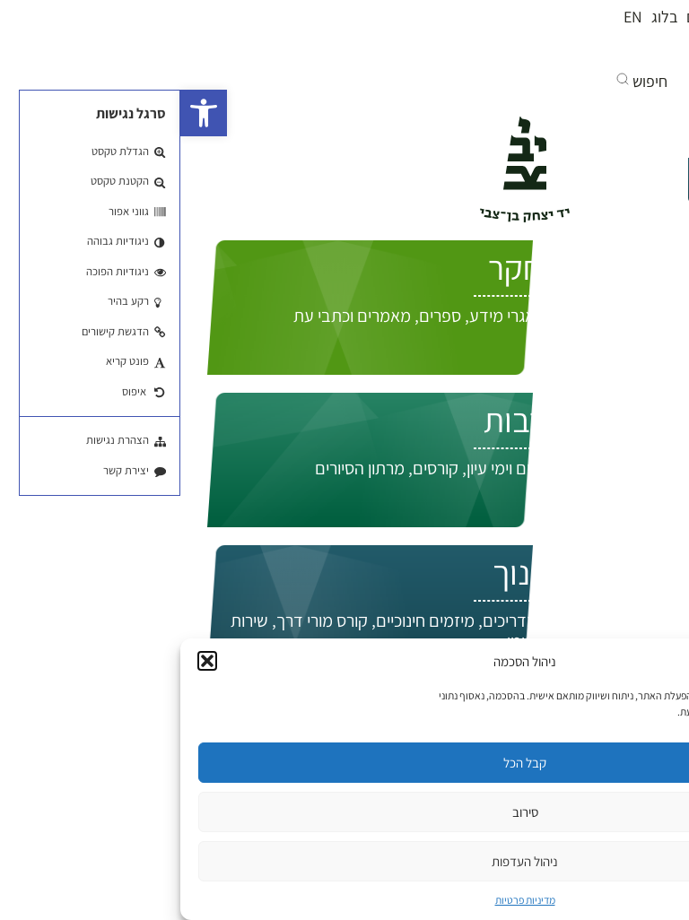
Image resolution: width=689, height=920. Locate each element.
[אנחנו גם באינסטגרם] (558, 52)
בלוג (484, 16)
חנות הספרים (546, 16)
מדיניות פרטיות (345, 900)
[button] (23, 113)
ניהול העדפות (344, 861)
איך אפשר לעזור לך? (575, 181)
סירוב (345, 811)
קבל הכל (344, 762)
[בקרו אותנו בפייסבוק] (622, 52)
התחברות (609, 239)
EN (452, 16)
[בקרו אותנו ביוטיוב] (588, 52)
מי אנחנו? (624, 16)
